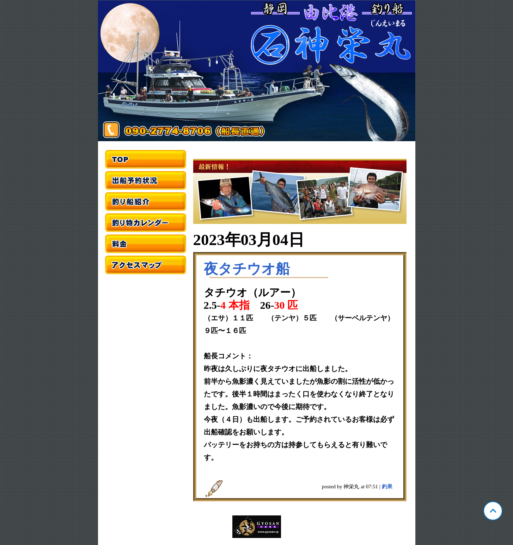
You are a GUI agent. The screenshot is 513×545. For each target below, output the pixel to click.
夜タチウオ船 (247, 269)
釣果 (387, 486)
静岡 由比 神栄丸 (256, 70)
